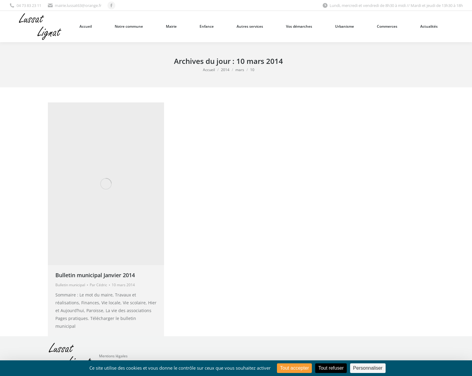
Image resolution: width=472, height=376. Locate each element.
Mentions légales (113, 356)
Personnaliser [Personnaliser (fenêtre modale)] (368, 368)
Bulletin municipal (70, 284)
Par (98, 284)
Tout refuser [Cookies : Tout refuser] (330, 368)
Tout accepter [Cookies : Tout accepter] (294, 368)
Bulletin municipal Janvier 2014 (95, 275)
